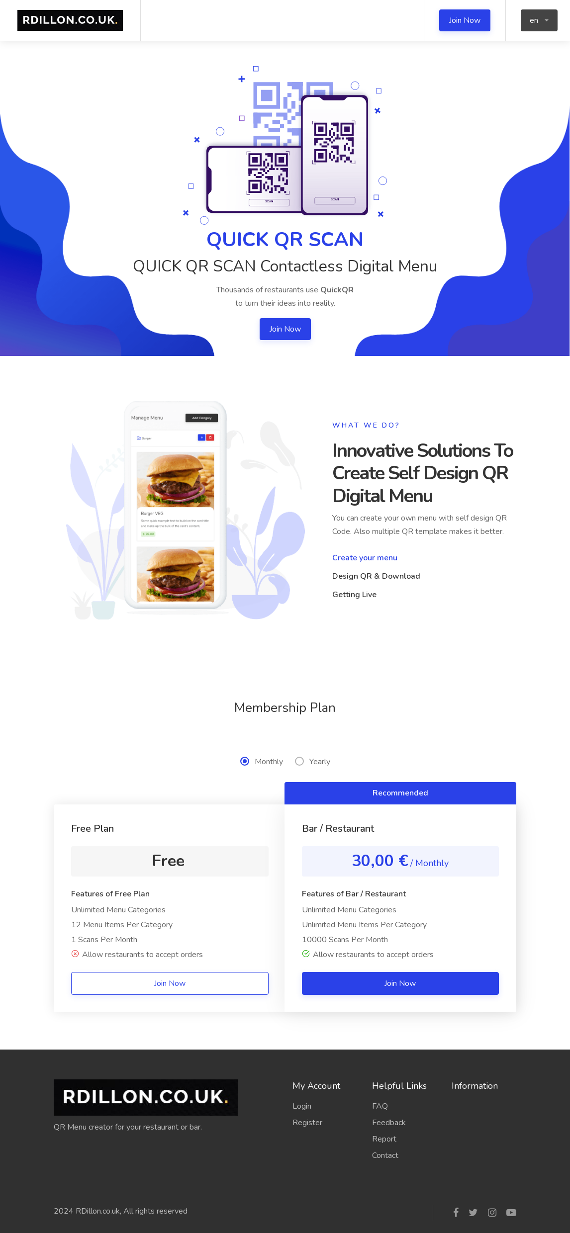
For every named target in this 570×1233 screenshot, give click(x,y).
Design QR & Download (376, 576)
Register (307, 1122)
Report (384, 1139)
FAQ (380, 1106)
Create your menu (364, 557)
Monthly (261, 761)
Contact (385, 1155)
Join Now (464, 20)
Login (301, 1106)
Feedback (389, 1122)
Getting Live (354, 594)
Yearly (312, 761)
